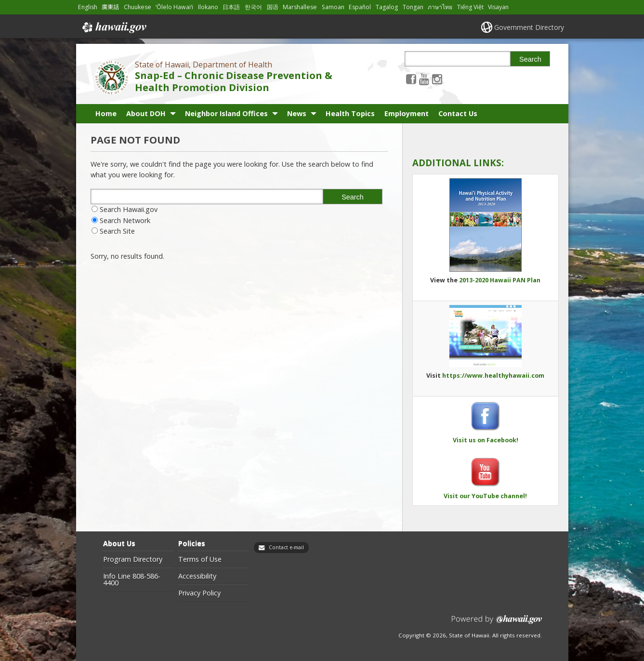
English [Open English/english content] (87, 7)
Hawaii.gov (113, 27)
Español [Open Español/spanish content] (360, 7)
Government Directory (529, 27)
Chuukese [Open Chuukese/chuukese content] (137, 7)
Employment (406, 113)
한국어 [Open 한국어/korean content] (253, 7)
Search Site (117, 231)
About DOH (146, 113)
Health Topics (350, 113)
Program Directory (132, 559)
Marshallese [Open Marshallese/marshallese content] (300, 7)
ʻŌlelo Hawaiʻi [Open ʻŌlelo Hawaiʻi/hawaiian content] (174, 7)
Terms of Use (200, 559)
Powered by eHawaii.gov (497, 623)
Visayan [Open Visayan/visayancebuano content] (498, 7)
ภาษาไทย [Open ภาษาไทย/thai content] (440, 7)
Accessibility (197, 576)
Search (530, 59)
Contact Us (457, 113)
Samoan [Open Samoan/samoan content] (333, 7)
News (296, 113)
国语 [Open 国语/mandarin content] (272, 7)
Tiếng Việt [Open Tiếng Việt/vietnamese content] (470, 7)
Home (106, 113)
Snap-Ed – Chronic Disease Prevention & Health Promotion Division (233, 81)
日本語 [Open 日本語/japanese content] (231, 7)
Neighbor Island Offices (226, 113)
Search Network (125, 220)
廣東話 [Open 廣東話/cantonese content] (110, 7)
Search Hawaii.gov (129, 209)
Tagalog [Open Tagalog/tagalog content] (387, 7)
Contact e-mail (286, 547)
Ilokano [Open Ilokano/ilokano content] (208, 7)
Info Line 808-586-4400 (131, 580)
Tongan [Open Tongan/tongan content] (413, 7)
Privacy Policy (199, 593)
